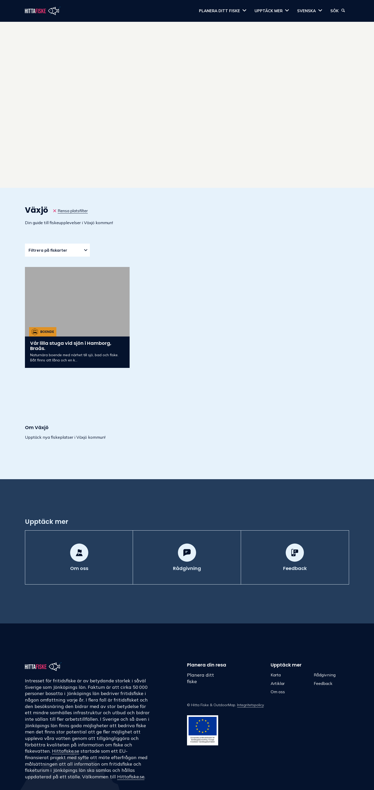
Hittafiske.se (65, 751)
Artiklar (278, 683)
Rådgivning (325, 674)
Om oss (278, 691)
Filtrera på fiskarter (48, 250)
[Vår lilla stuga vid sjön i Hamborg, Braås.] (77, 317)
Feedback (323, 683)
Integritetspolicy (250, 705)
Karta (276, 674)
